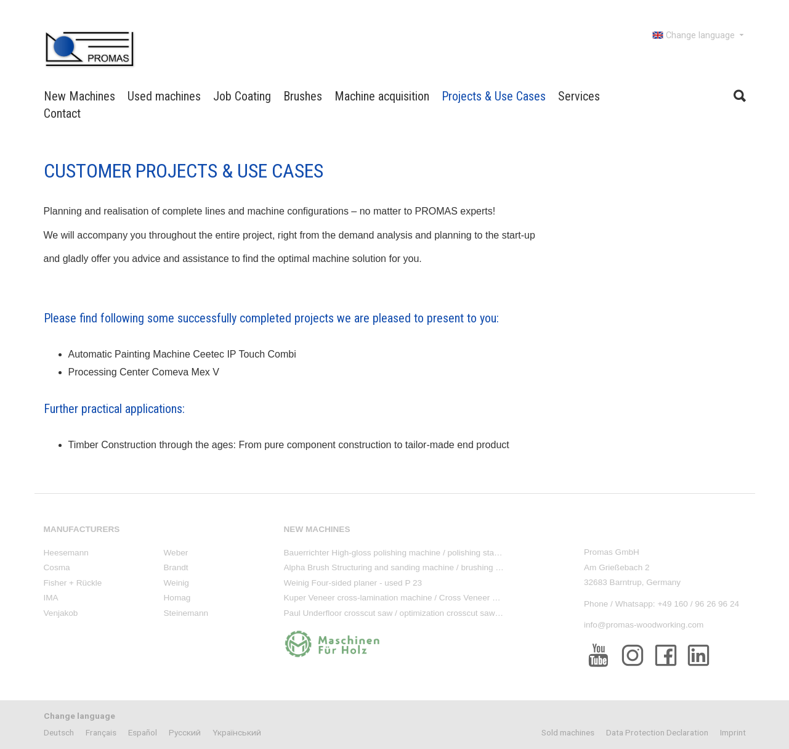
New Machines (79, 96)
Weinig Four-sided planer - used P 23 (353, 582)
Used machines (164, 96)
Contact (62, 113)
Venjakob (61, 613)
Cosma (57, 567)
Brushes (302, 96)
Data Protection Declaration (657, 732)
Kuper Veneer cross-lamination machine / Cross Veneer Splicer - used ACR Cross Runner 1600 (461, 597)
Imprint (733, 732)
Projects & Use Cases (494, 96)
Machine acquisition (381, 96)
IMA (51, 597)
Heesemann (66, 552)
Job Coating (242, 96)
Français (101, 732)
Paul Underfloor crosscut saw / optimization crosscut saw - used (402, 613)
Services (579, 96)
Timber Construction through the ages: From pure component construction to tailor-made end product (288, 445)
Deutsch (59, 732)
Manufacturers (82, 529)
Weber (176, 552)
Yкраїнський (236, 732)
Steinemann (186, 613)
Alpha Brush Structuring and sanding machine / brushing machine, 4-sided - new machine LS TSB (465, 567)
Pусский (185, 732)
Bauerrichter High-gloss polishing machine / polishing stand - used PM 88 (420, 552)
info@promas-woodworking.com (643, 624)
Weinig (176, 582)
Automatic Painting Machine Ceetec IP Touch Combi (182, 354)
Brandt (176, 567)
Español (142, 732)
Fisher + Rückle (73, 582)
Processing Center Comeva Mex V (143, 372)
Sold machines (567, 732)
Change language (699, 35)
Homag (177, 597)
